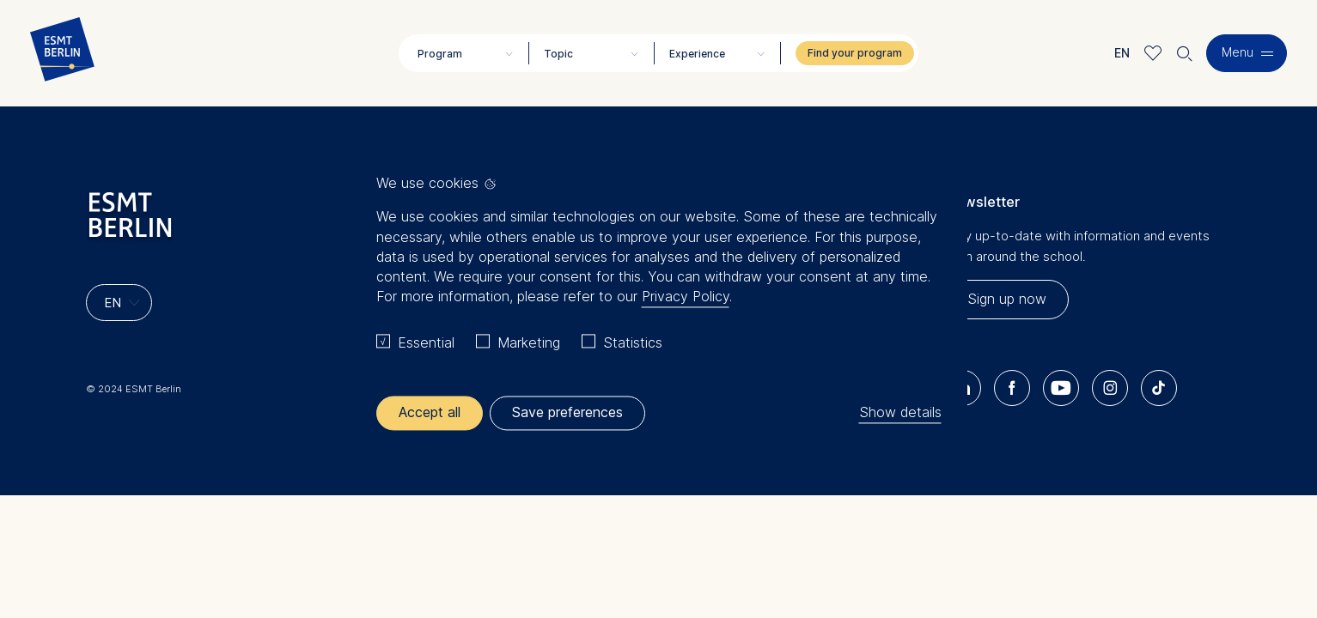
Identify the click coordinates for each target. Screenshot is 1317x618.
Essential (426, 342)
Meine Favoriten (1153, 53)
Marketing (528, 342)
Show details (900, 412)
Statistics (632, 342)
